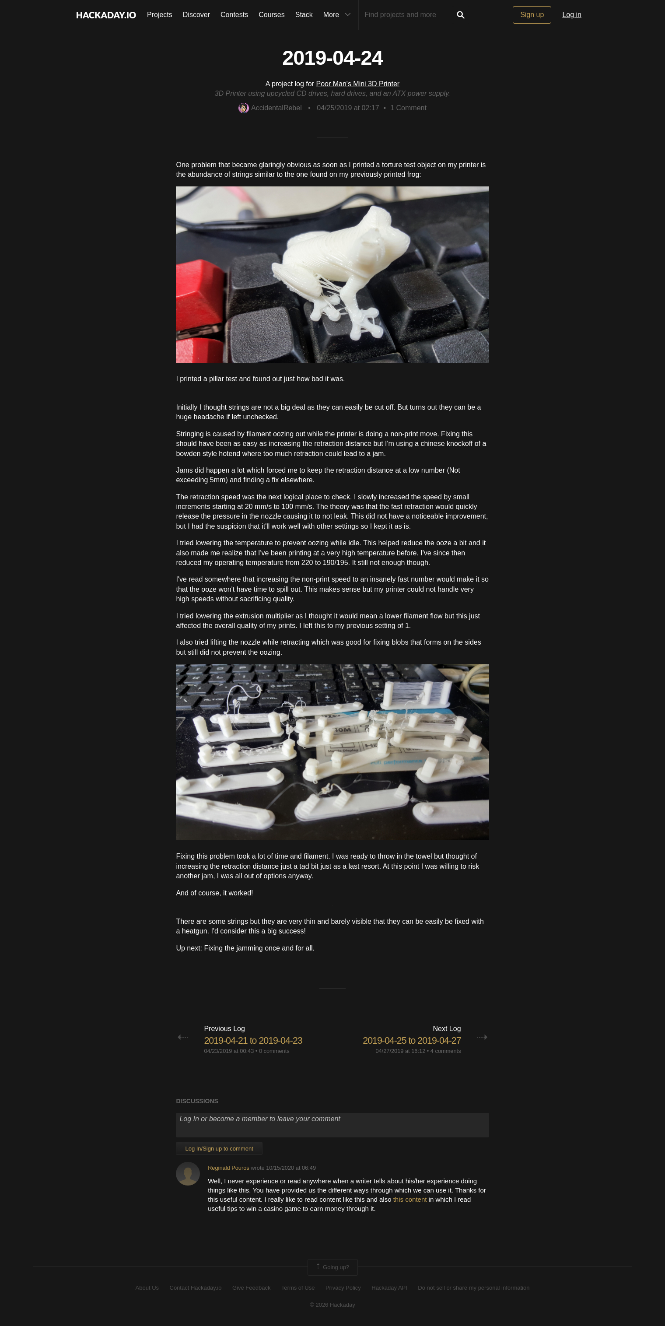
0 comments (274, 1051)
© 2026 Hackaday (332, 1304)
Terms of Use (298, 1287)
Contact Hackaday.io (196, 1287)
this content (410, 1199)
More (339, 15)
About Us (147, 1287)
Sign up (532, 14)
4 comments (445, 1051)
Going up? (332, 1267)
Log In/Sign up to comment (219, 1148)
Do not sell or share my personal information (473, 1287)
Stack (304, 14)
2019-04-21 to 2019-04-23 (254, 1040)
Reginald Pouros (228, 1168)
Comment (408, 108)
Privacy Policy (343, 1287)
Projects (159, 14)
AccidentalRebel (270, 108)
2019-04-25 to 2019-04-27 (410, 1040)
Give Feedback (251, 1287)
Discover (196, 14)
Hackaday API (389, 1287)
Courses (272, 14)
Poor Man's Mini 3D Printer (357, 84)
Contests (234, 14)
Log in (571, 14)
